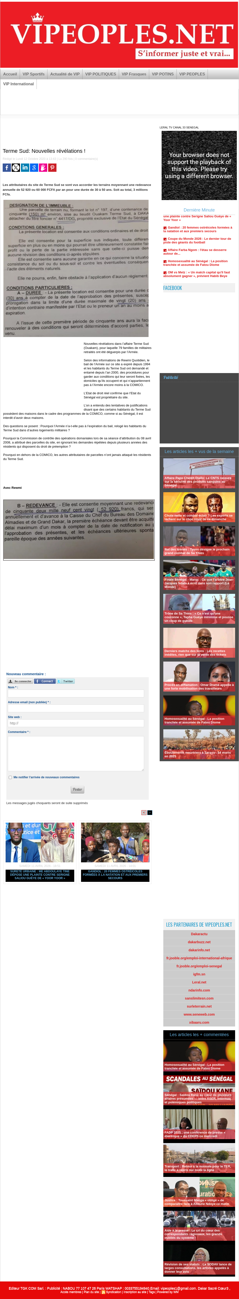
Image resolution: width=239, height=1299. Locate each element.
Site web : (14, 717)
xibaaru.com (199, 1022)
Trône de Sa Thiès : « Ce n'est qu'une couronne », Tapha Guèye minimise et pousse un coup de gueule (199, 617)
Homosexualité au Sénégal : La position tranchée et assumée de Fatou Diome (195, 265)
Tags (152, 1292)
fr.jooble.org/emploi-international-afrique (199, 958)
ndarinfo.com (199, 990)
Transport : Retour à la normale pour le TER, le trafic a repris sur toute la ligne (198, 1168)
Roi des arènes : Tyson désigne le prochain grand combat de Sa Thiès (197, 551)
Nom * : (13, 687)
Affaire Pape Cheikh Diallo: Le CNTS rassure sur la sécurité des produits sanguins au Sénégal (198, 481)
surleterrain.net (199, 1006)
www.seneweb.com (199, 1014)
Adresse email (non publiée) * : (29, 702)
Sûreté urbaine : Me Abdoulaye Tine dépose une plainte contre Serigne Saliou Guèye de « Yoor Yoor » (40, 875)
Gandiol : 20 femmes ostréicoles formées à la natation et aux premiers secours (115, 875)
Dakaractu (199, 934)
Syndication (113, 1292)
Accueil (10, 74)
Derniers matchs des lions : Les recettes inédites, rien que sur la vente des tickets (195, 652)
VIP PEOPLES (192, 74)
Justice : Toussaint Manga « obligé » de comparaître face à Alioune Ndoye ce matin (197, 1202)
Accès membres (70, 1292)
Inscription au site (135, 1292)
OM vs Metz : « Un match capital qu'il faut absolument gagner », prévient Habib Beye (196, 277)
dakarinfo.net (199, 950)
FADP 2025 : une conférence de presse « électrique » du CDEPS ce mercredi (195, 1134)
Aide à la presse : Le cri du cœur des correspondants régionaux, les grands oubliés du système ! (193, 1234)
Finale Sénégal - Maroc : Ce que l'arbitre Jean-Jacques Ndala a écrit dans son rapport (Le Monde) (199, 583)
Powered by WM (168, 1292)
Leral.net (199, 982)
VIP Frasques (134, 74)
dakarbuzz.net (199, 942)
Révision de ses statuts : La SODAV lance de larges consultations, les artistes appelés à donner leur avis (198, 1267)
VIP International (18, 84)
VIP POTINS (163, 74)
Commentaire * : (19, 732)
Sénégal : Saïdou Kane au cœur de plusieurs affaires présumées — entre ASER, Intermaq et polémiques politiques (198, 1098)
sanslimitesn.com (199, 998)
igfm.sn (199, 974)
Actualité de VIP (65, 74)
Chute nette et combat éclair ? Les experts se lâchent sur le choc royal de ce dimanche (199, 517)
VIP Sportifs (34, 74)
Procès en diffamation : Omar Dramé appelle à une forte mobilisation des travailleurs (199, 686)
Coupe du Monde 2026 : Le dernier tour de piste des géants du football (197, 243)
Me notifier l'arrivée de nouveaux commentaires (47, 777)
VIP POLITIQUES (100, 74)
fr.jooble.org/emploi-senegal (199, 966)
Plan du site (91, 1292)
